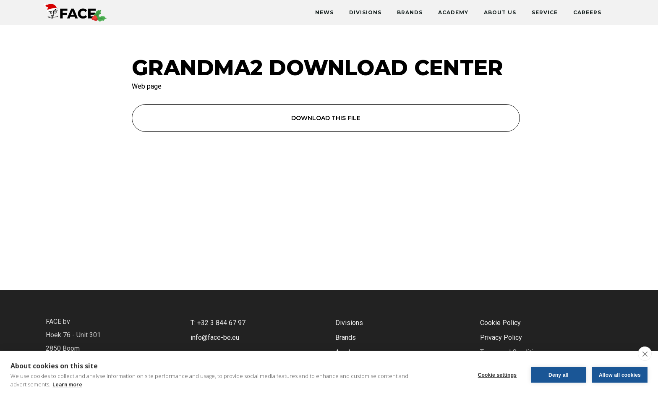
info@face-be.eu (215, 337)
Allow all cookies (620, 375)
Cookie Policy (500, 323)
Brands (410, 12)
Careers (587, 12)
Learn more (67, 384)
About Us (500, 12)
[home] (75, 11)
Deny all (558, 375)
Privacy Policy (501, 337)
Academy (453, 12)
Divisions (365, 12)
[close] (645, 353)
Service (545, 12)
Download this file (325, 118)
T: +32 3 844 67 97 (218, 323)
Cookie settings (497, 375)
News (324, 12)
